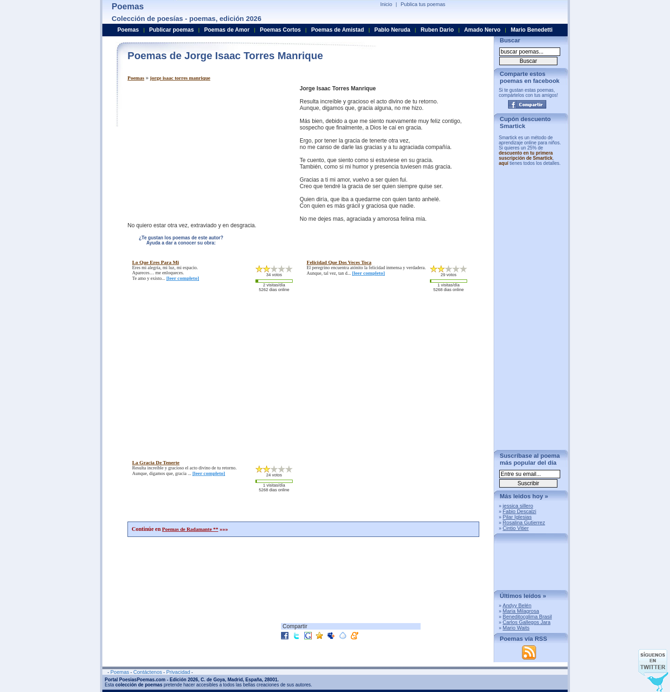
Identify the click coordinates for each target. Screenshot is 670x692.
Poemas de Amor (227, 30)
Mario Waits (515, 628)
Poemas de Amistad (337, 30)
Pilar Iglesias (516, 517)
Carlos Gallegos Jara (526, 622)
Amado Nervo (482, 30)
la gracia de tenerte (156, 462)
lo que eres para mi (155, 262)
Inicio (386, 4)
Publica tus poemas (423, 4)
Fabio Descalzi (519, 511)
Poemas (135, 78)
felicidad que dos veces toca (339, 262)
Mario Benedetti (532, 30)
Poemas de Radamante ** (190, 529)
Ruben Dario (437, 30)
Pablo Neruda (392, 30)
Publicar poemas (171, 30)
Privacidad (178, 672)
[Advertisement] (205, 150)
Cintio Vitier (515, 528)
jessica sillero (517, 506)
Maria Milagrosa (520, 611)
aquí (504, 163)
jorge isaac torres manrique (180, 78)
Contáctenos (147, 672)
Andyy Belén (516, 605)
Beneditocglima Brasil (527, 616)
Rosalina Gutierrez (523, 522)
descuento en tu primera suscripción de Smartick (526, 155)
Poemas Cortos (280, 30)
